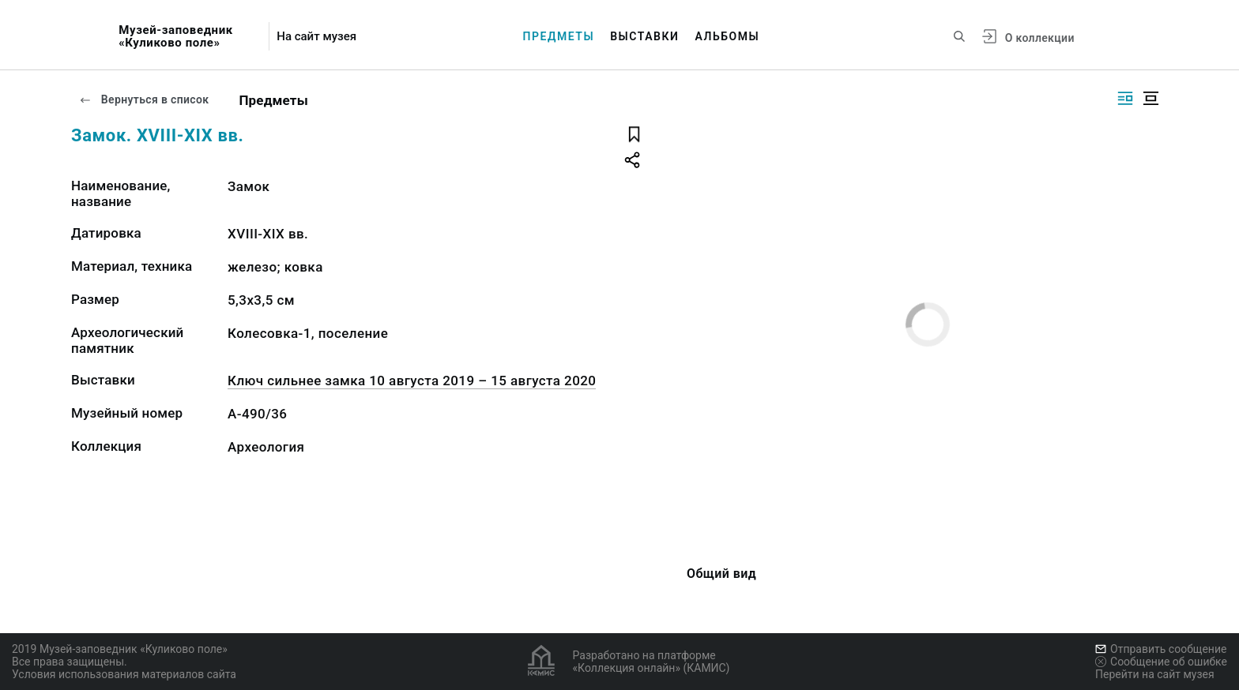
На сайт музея (316, 36)
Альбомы (727, 36)
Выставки (644, 36)
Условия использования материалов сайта (124, 674)
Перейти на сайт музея (1155, 674)
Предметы (559, 36)
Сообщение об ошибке (1161, 661)
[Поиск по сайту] (959, 36)
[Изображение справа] (1125, 98)
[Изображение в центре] (1150, 98)
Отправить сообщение (1160, 649)
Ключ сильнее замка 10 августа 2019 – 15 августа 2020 (412, 380)
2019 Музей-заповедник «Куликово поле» (120, 649)
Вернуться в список (144, 99)
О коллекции (1040, 38)
